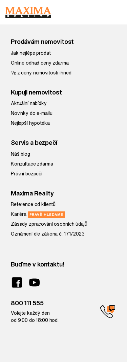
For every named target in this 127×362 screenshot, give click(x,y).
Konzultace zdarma (32, 163)
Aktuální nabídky (29, 103)
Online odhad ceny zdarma (40, 63)
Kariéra (38, 214)
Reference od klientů (33, 204)
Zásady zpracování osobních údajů (49, 224)
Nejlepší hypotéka (30, 123)
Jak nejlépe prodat (30, 53)
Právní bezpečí (26, 173)
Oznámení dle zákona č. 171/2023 (48, 233)
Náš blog (20, 154)
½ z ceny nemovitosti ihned (41, 72)
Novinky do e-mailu (31, 113)
